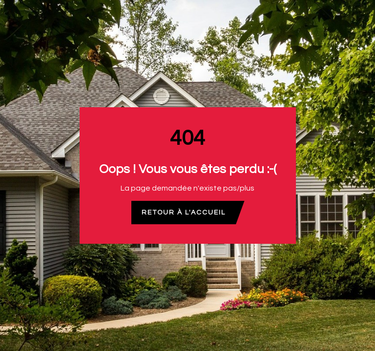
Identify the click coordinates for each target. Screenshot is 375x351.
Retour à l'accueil (184, 212)
